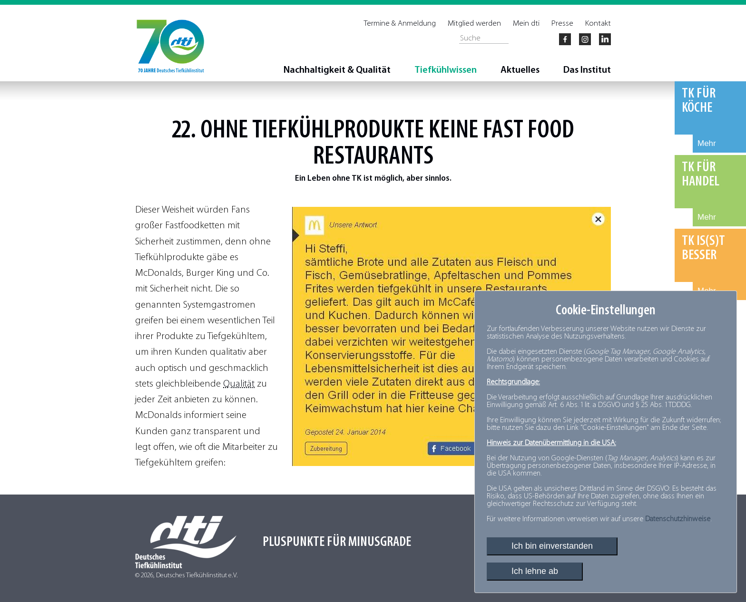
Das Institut (587, 70)
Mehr (706, 143)
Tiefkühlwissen (445, 70)
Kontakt (598, 23)
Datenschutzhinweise (677, 519)
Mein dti (526, 23)
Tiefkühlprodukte (338, 131)
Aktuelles (520, 70)
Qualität (239, 384)
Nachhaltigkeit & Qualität (337, 70)
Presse (562, 23)
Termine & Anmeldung (400, 23)
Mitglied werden (474, 23)
